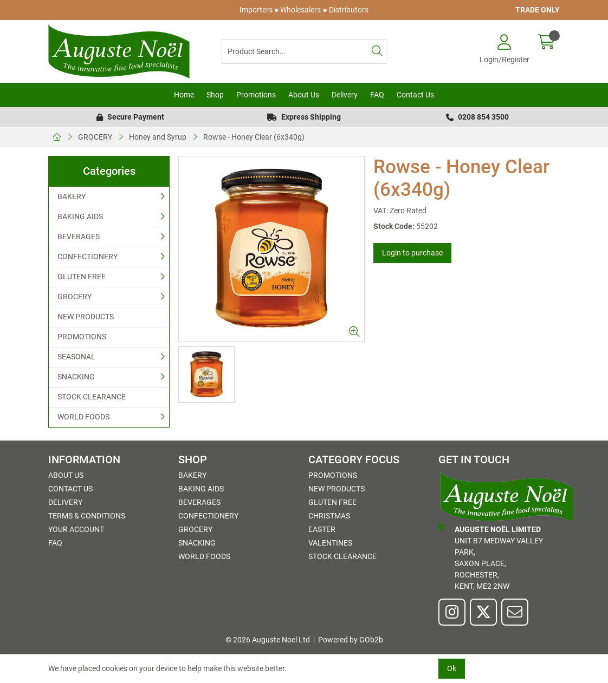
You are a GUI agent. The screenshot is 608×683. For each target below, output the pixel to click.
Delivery (345, 94)
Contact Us (415, 94)
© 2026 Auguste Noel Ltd (267, 639)
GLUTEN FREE (81, 276)
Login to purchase (412, 252)
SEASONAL (76, 356)
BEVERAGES (78, 236)
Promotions (256, 94)
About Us (303, 94)
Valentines (330, 542)
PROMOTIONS (81, 336)
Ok (451, 668)
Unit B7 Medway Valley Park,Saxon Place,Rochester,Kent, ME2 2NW (490, 557)
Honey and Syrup (157, 137)
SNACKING (76, 376)
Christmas (329, 515)
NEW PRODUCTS (85, 316)
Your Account (76, 529)
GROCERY (95, 137)
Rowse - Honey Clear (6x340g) (254, 137)
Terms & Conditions (86, 515)
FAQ (377, 94)
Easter (321, 529)
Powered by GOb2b (350, 639)
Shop (215, 94)
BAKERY (71, 196)
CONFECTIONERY (87, 256)
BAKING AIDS (80, 216)
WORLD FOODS (83, 416)
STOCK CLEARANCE (91, 396)
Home (184, 94)
